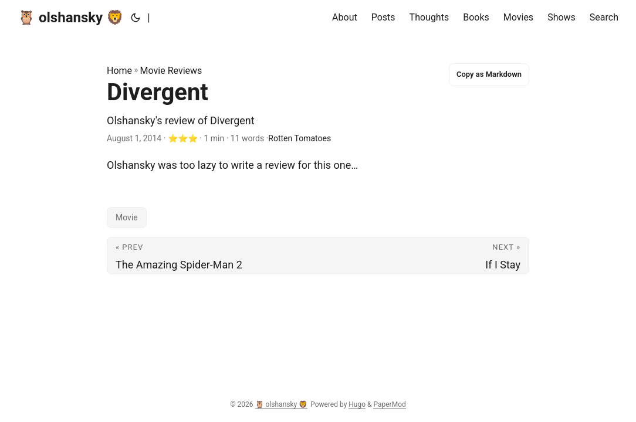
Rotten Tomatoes (299, 138)
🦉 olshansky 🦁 (71, 17)
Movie (127, 217)
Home (119, 70)
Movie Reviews (171, 70)
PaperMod (389, 404)
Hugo (357, 404)
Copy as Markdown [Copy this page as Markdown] (489, 74)
